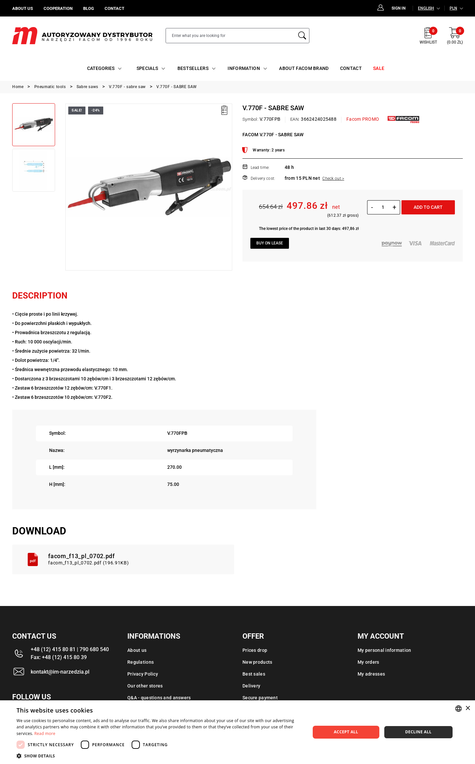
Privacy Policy (142, 674)
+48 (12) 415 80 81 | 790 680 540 (70, 649)
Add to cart (428, 207)
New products (257, 662)
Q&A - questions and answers (159, 697)
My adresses (371, 674)
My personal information (384, 650)
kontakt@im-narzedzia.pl (60, 672)
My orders (368, 662)
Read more (44, 733)
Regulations (140, 662)
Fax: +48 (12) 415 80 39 (59, 657)
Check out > (333, 178)
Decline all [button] (418, 732)
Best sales (253, 674)
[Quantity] (383, 207)
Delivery (251, 685)
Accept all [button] (346, 732)
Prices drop (254, 650)
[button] (159, 755)
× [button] (467, 708)
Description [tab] (39, 296)
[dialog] (237, 732)
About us (136, 650)
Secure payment (260, 697)
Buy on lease (269, 243)
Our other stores (145, 685)
